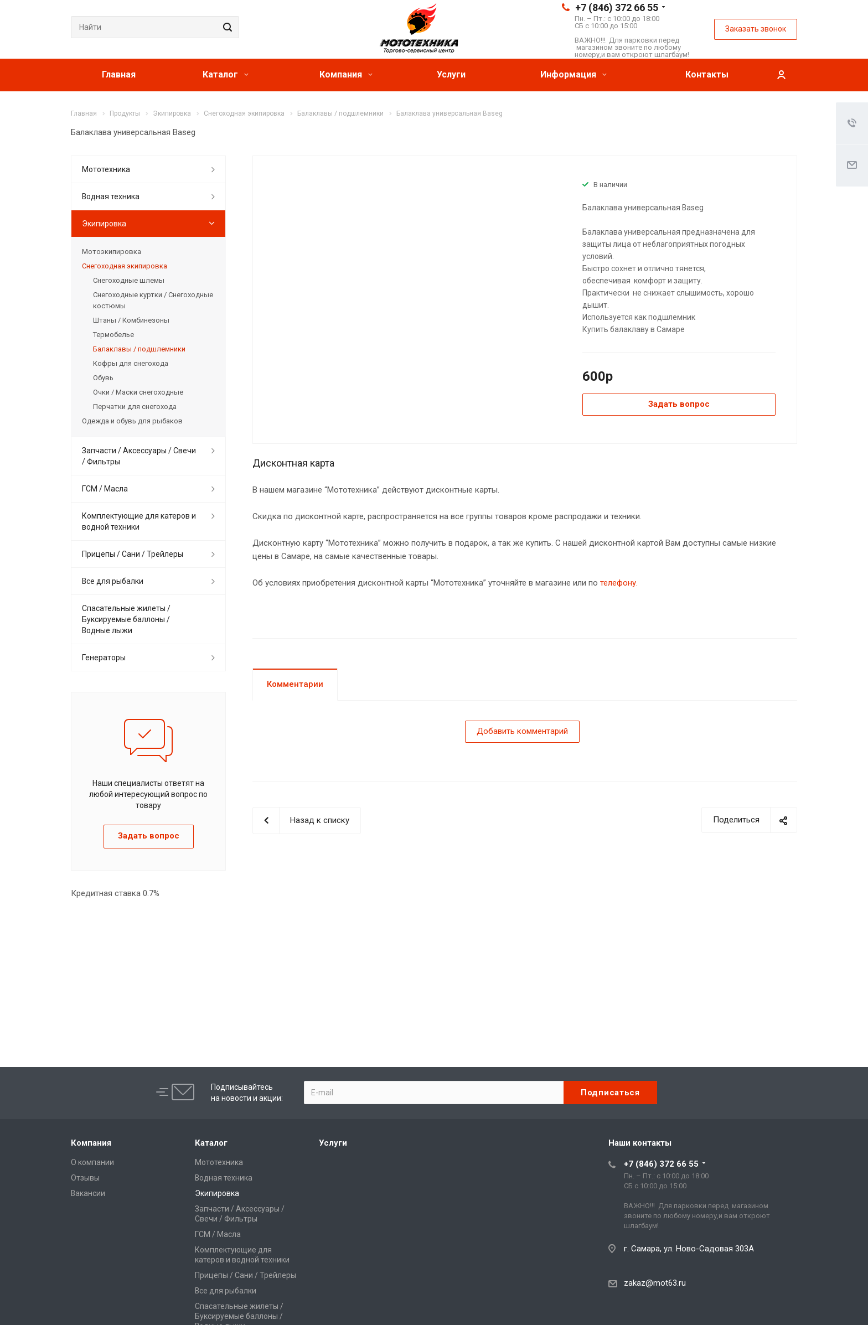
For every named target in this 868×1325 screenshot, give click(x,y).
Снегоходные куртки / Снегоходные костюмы (153, 300)
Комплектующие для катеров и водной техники (139, 521)
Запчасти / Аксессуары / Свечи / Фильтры (139, 456)
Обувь (103, 378)
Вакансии (88, 1193)
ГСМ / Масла (105, 488)
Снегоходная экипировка (124, 266)
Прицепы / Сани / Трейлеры (132, 554)
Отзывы (85, 1177)
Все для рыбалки (112, 581)
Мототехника (106, 169)
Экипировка (104, 223)
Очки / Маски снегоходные (138, 392)
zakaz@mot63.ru (655, 1283)
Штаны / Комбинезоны (131, 320)
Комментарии (295, 684)
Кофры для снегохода (130, 363)
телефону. (619, 583)
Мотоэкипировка (111, 251)
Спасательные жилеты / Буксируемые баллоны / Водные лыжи (126, 619)
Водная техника (111, 196)
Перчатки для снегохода (135, 406)
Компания (346, 74)
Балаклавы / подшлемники (139, 349)
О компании (92, 1162)
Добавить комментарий (522, 731)
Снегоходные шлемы (128, 280)
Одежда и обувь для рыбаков (132, 421)
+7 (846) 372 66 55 (616, 7)
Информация (573, 74)
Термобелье (113, 334)
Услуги (451, 74)
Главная (119, 74)
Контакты (706, 74)
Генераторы (104, 657)
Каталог (226, 74)
